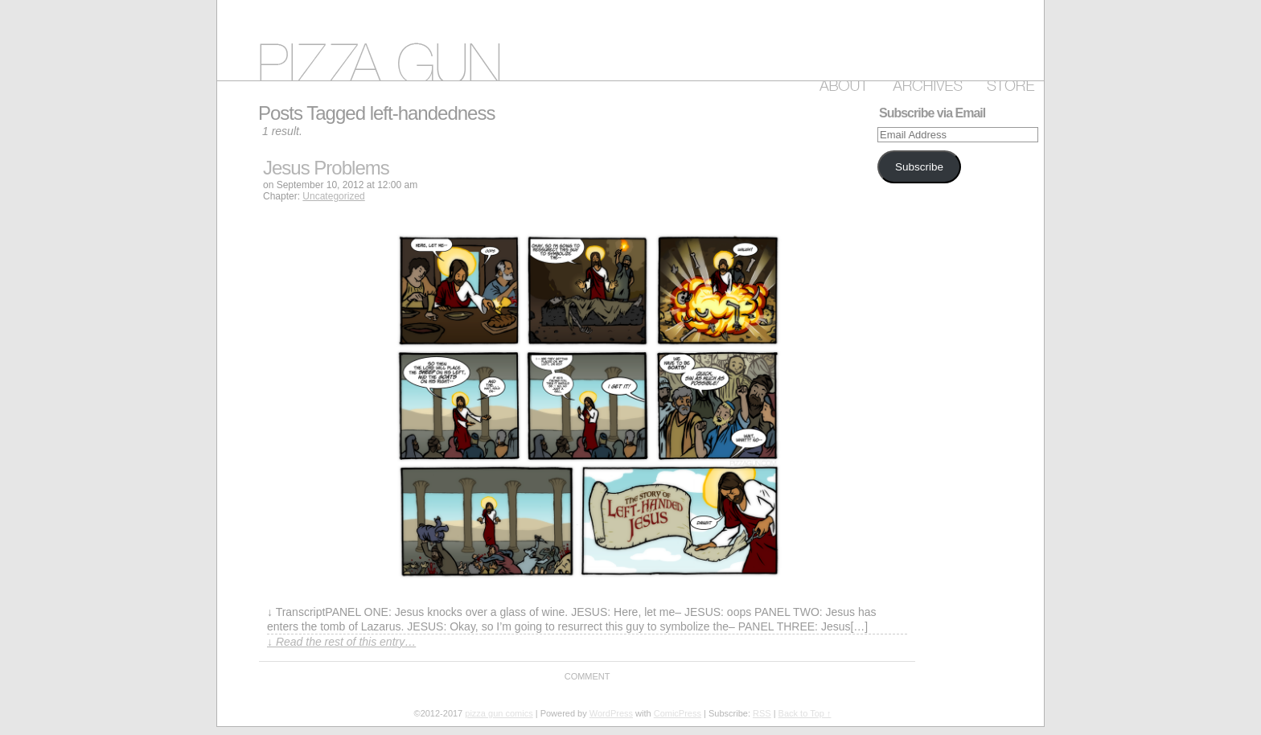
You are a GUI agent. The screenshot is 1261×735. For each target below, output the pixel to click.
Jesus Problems (326, 168)
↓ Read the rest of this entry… (341, 641)
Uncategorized (333, 196)
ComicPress (677, 713)
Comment (587, 676)
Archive (924, 83)
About (840, 83)
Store (1008, 83)
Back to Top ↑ (805, 713)
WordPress (611, 713)
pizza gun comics (630, 40)
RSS (762, 713)
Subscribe (919, 167)
